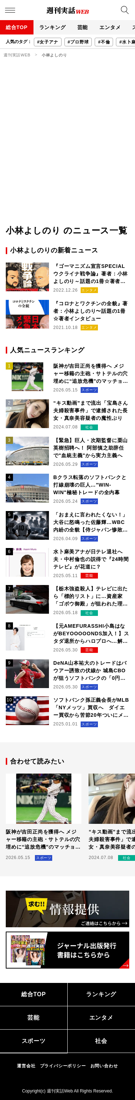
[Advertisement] (67, 153)
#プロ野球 (78, 42)
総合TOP (17, 27)
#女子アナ (47, 42)
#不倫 (104, 42)
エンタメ (110, 27)
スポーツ (34, 1041)
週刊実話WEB (17, 55)
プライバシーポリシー (63, 1065)
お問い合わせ (104, 1065)
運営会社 (26, 1065)
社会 (101, 1041)
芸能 (82, 27)
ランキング (52, 27)
